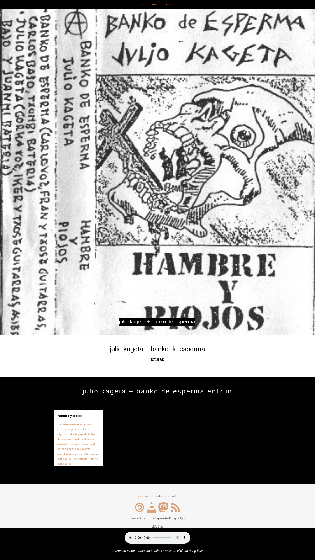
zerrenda (173, 4)
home (140, 4)
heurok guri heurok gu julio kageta (77, 454)
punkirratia (146, 496)
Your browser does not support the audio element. (157, 538)
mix (155, 4)
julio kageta (64, 458)
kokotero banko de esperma (73, 424)
